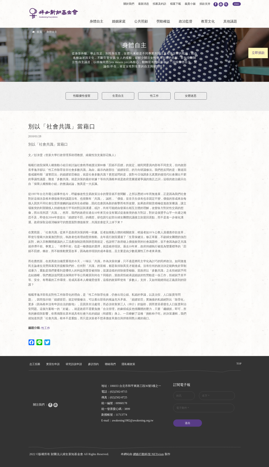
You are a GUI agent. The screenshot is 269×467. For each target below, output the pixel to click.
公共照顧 (141, 21)
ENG (236, 4)
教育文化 (208, 21)
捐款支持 (204, 3)
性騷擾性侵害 (81, 95)
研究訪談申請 (74, 364)
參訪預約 (93, 364)
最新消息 (143, 3)
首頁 (39, 31)
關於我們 (128, 3)
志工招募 (34, 364)
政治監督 (185, 21)
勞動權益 (163, 21)
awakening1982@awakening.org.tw (132, 420)
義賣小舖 (190, 3)
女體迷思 (190, 95)
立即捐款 (258, 53)
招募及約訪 (159, 3)
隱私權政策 (128, 364)
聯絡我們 (110, 364)
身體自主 (96, 21)
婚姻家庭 (119, 21)
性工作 (154, 95)
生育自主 (118, 95)
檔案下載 (175, 3)
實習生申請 (53, 364)
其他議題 (230, 21)
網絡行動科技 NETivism (148, 454)
